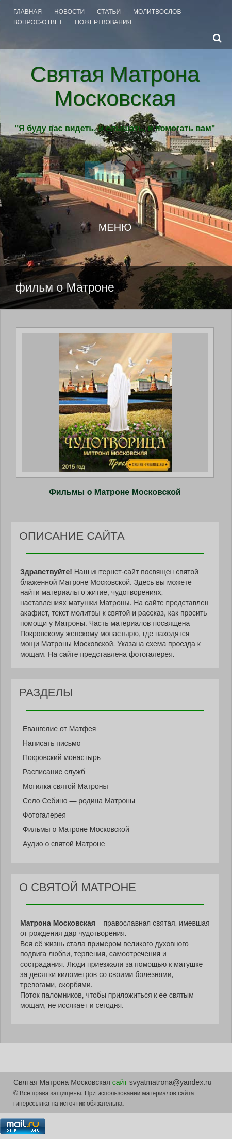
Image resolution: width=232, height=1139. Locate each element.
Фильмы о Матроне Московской (115, 491)
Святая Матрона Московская (115, 86)
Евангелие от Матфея (59, 729)
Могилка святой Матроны (65, 786)
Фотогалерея (44, 815)
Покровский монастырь (62, 757)
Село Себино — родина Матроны (79, 801)
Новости (69, 11)
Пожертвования (103, 22)
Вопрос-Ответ (37, 22)
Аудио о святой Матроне (64, 844)
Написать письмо (51, 743)
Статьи (109, 11)
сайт (119, 1082)
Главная (27, 11)
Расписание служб (54, 772)
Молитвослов (157, 11)
